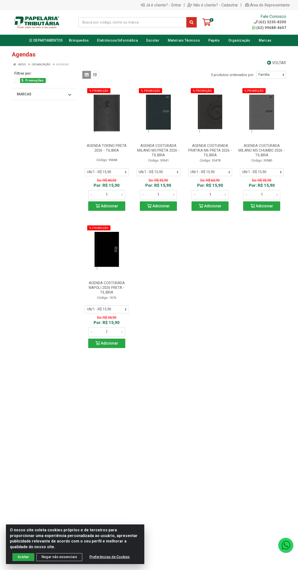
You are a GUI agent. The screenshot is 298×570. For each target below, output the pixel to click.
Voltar (276, 62)
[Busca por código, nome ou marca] (132, 22)
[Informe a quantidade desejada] (106, 194)
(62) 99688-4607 (269, 28)
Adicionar (106, 206)
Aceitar (23, 562)
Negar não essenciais (59, 562)
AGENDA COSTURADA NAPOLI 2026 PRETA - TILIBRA (107, 288)
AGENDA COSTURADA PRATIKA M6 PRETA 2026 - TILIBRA (210, 150)
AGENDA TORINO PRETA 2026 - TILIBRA (107, 148)
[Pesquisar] (191, 22)
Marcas (44, 94)
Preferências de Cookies (109, 562)
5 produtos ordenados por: (232, 75)
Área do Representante (267, 5)
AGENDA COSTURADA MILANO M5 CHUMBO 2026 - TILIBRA (261, 150)
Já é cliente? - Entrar (161, 5)
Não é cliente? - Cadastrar (212, 5)
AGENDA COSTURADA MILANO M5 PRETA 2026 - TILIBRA (158, 150)
